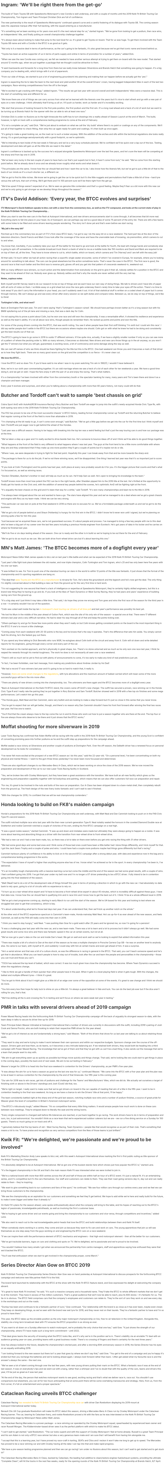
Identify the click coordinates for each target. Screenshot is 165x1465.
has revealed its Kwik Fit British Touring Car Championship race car (51, 1402)
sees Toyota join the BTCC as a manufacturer (37, 579)
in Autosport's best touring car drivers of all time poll (65, 609)
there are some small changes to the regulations (35, 674)
